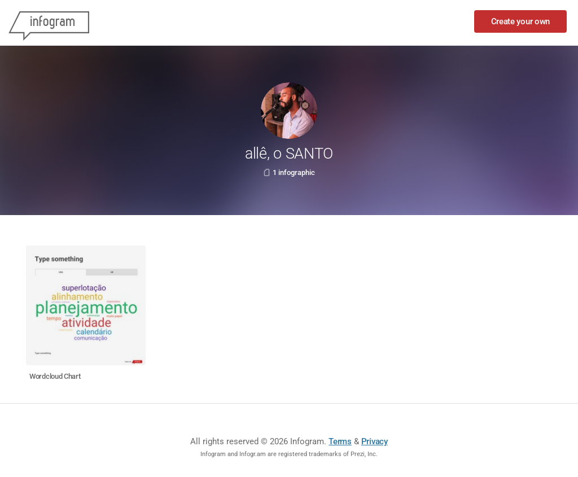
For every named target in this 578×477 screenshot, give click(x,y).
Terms (340, 441)
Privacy (374, 441)
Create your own (520, 21)
